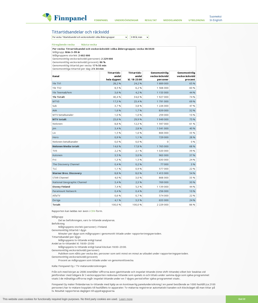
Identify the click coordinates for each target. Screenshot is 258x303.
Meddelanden (172, 20)
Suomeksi (216, 16)
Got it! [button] (241, 299)
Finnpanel (101, 20)
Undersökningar (126, 20)
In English (216, 20)
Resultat (151, 20)
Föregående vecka (63, 44)
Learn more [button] (126, 299)
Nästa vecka (89, 44)
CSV (92, 211)
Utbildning (197, 20)
